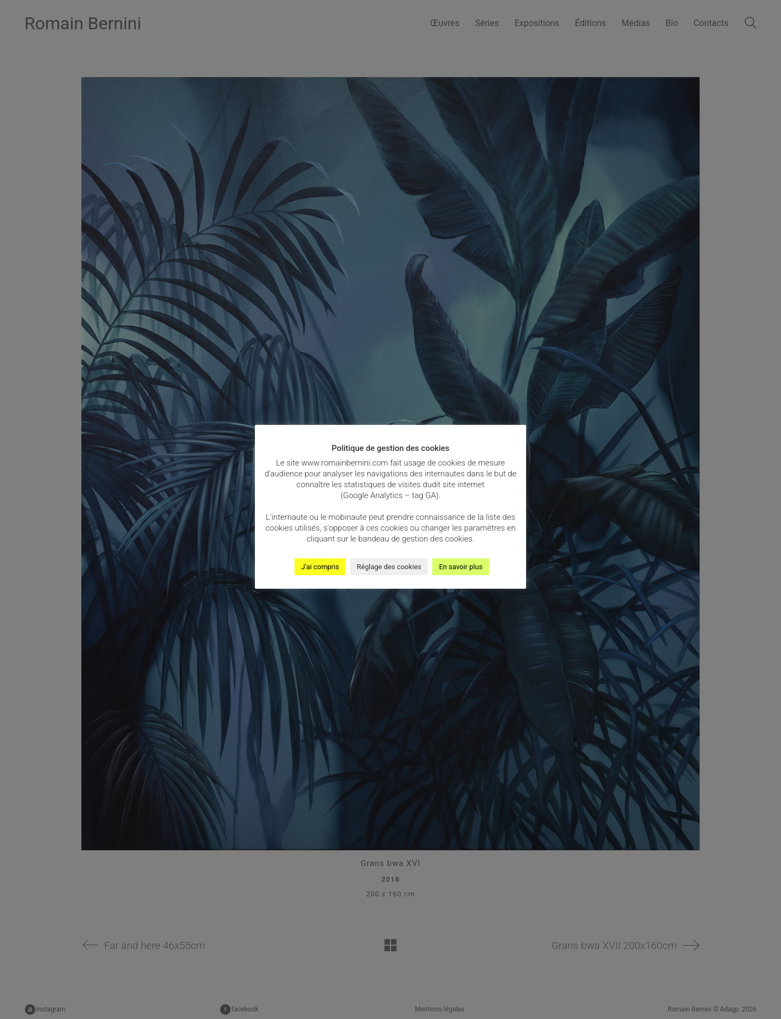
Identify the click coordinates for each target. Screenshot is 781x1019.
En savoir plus (460, 567)
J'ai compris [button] (320, 567)
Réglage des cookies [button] (389, 567)
